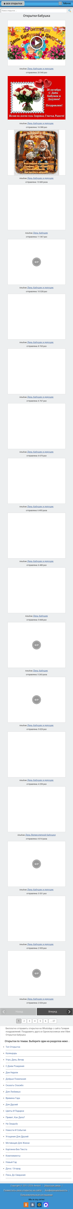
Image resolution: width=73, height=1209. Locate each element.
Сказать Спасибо (14, 1085)
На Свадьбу (12, 1123)
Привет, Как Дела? (15, 1117)
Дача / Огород (13, 1168)
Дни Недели (12, 1072)
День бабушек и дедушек (40, 69)
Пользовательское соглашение (36, 1195)
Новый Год (11, 1162)
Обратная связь (52, 1185)
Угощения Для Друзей (17, 1136)
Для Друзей (12, 1104)
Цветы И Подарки (15, 1111)
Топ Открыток (13, 1047)
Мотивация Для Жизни (18, 1143)
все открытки (13, 3)
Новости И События (16, 1130)
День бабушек (40, 233)
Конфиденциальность (56, 1190)
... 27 (52, 1021)
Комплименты (13, 1155)
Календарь (11, 1053)
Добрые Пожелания (16, 1079)
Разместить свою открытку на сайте (23, 1190)
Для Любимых (13, 1091)
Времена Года (13, 1098)
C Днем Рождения (15, 1066)
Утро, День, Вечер (15, 1059)
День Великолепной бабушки (40, 835)
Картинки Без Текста (16, 1149)
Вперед (52, 1011)
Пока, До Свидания (16, 1175)
